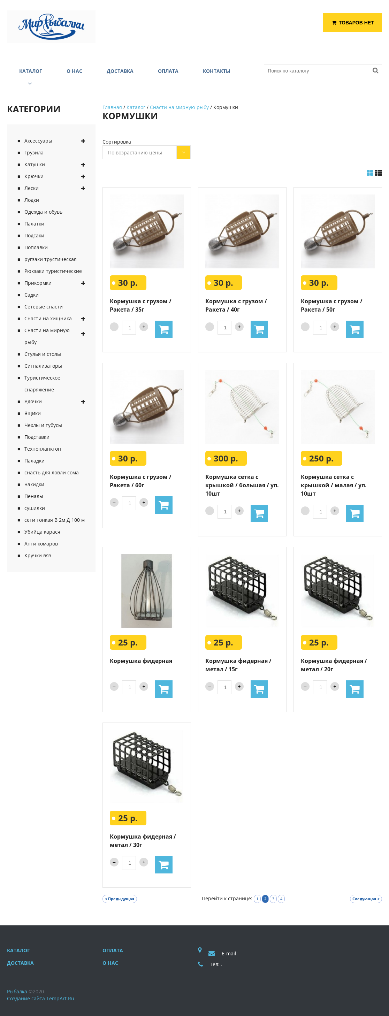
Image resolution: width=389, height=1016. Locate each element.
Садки (31, 294)
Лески (31, 188)
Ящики (32, 413)
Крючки (34, 176)
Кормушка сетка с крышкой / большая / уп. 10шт (242, 485)
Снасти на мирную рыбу (47, 336)
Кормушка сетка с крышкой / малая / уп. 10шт (334, 485)
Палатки (34, 223)
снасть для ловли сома (51, 472)
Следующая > (366, 898)
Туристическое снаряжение (42, 383)
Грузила (34, 152)
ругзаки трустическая (50, 259)
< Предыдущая (120, 898)
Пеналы (33, 496)
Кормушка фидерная (141, 661)
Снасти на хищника (48, 318)
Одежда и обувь (43, 211)
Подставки (36, 437)
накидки (34, 484)
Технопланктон (42, 448)
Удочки (33, 401)
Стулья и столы (42, 354)
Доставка (20, 963)
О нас (110, 963)
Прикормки (38, 283)
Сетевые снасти (43, 306)
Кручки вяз (37, 555)
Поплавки (36, 247)
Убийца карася (42, 531)
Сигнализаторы (43, 365)
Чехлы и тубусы (43, 425)
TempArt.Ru (60, 998)
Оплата (112, 950)
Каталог (136, 107)
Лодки (31, 200)
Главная (112, 107)
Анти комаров (41, 543)
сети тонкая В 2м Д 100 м (54, 520)
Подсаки (34, 235)
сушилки (34, 508)
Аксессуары (38, 140)
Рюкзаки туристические (53, 271)
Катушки (34, 164)
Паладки (34, 460)
